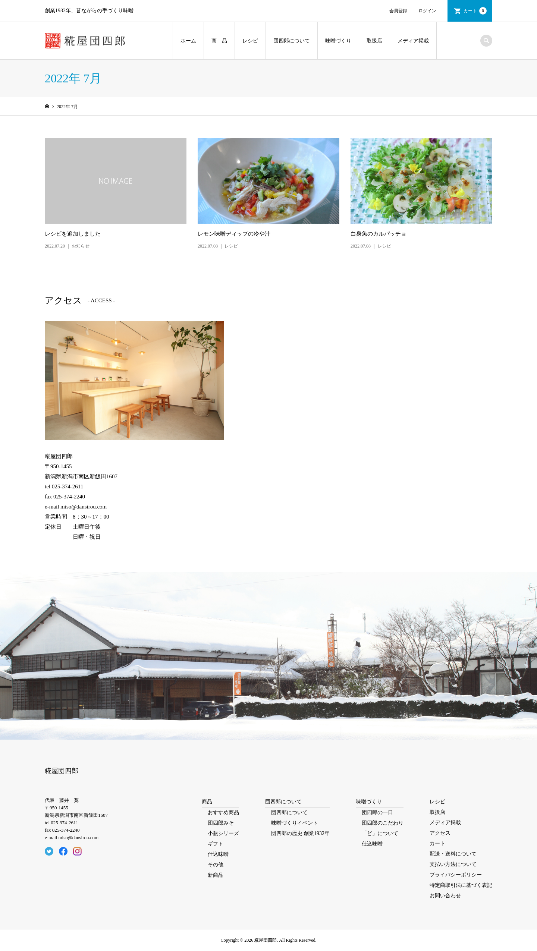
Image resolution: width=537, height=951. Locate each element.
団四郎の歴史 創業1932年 (300, 833)
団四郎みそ (221, 823)
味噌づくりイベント (294, 823)
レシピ (250, 41)
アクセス (440, 833)
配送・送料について (453, 854)
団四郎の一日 (377, 812)
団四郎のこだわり (382, 823)
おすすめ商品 (223, 812)
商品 (207, 801)
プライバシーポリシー (456, 875)
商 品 (219, 41)
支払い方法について (453, 864)
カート (475, 11)
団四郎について (291, 41)
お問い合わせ (445, 895)
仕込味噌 (218, 854)
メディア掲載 (413, 41)
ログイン (427, 10)
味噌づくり (338, 41)
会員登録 (398, 10)
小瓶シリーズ (223, 833)
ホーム (188, 41)
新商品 (215, 875)
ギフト (215, 844)
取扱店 (374, 41)
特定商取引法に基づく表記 (461, 885)
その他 (215, 864)
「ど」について (380, 833)
